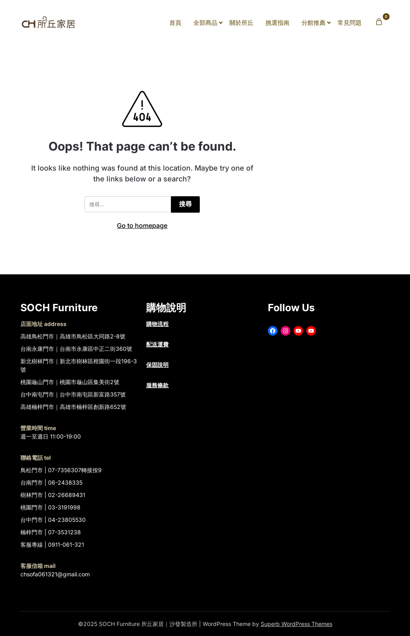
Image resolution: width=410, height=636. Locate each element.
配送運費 (157, 344)
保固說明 (157, 364)
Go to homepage (142, 225)
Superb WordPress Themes (296, 623)
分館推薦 (313, 22)
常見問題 (350, 22)
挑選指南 (277, 22)
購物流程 (157, 323)
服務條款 (157, 385)
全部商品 (205, 22)
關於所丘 (241, 22)
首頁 (175, 22)
